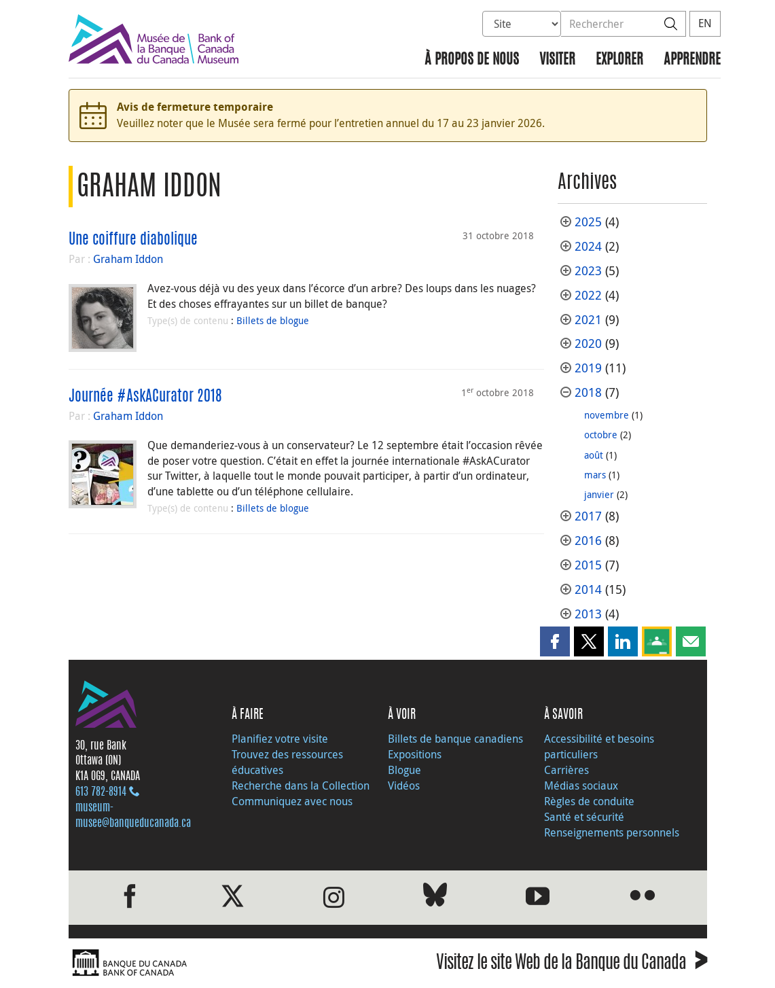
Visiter (557, 60)
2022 (588, 295)
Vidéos (404, 785)
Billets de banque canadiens (455, 738)
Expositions (414, 754)
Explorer (619, 60)
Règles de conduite (589, 801)
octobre (600, 434)
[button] (555, 641)
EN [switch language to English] (705, 23)
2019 (588, 368)
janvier (599, 494)
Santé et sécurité (584, 816)
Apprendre (692, 60)
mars (595, 474)
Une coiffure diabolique (133, 239)
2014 (588, 589)
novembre (606, 414)
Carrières (566, 769)
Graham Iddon (128, 258)
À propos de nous (472, 60)
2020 (588, 343)
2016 (588, 540)
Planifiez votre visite (280, 738)
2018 (588, 392)
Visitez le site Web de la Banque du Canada (571, 964)
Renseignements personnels (611, 832)
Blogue (404, 769)
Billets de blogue (272, 320)
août (593, 454)
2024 (588, 246)
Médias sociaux (581, 785)
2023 (588, 271)
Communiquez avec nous (292, 801)
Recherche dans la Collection (301, 785)
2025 (588, 222)
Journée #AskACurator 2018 (145, 396)
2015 (588, 565)
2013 (588, 614)
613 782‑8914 (100, 792)
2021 (588, 320)
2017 (588, 516)
